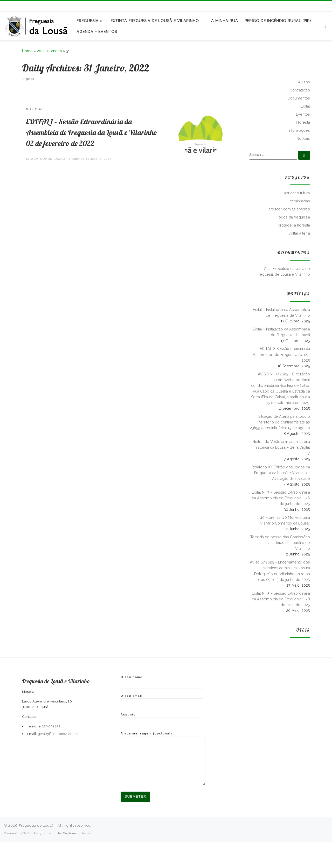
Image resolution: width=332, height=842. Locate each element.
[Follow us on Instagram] (327, 6)
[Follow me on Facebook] (321, 6)
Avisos (304, 82)
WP (26, 833)
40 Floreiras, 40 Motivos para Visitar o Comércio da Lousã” (285, 520)
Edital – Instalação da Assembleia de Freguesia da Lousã (281, 332)
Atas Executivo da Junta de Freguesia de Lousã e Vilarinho (283, 271)
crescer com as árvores (289, 209)
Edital (305, 106)
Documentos (299, 98)
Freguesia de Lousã (36, 825)
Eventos (303, 114)
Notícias (303, 138)
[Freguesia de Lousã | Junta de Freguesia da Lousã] (36, 25)
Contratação (300, 90)
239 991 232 (51, 726)
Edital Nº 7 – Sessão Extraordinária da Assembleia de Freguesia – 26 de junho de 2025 (281, 498)
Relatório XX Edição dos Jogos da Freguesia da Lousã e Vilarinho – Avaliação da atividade (281, 473)
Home (27, 51)
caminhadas (300, 201)
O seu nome (162, 681)
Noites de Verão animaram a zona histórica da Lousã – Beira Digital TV (281, 447)
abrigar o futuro (297, 193)
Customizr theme (77, 833)
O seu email (162, 700)
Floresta (303, 122)
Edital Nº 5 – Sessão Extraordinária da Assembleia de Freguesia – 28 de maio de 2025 (281, 599)
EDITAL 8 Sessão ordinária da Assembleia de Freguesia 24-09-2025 (281, 354)
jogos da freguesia (294, 217)
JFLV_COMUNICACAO (48, 158)
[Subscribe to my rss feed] (315, 6)
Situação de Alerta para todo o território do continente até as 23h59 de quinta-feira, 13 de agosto (280, 422)
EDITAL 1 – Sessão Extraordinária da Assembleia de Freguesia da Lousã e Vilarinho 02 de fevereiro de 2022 (91, 132)
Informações (299, 130)
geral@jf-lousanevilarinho (58, 734)
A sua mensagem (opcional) (163, 758)
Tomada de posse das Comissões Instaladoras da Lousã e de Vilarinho (280, 543)
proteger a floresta (294, 225)
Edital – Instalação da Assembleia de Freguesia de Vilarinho (281, 312)
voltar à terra (299, 233)
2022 (41, 51)
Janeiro (56, 51)
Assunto (162, 719)
